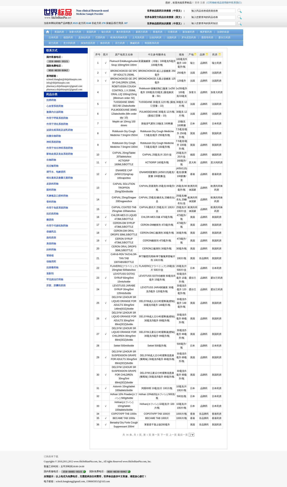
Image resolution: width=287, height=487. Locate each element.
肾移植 (50, 255)
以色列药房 (155, 37)
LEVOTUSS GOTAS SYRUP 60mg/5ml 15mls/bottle (124, 278)
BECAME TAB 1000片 (157, 418)
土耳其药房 (138, 37)
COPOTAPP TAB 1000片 (157, 413)
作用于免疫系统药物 (57, 207)
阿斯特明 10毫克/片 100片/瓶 (157, 388)
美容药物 (51, 243)
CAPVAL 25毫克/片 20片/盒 (157, 154)
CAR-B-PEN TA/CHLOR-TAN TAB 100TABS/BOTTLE (124, 258)
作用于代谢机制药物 (57, 225)
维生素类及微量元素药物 (59, 177)
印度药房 (172, 31)
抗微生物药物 (53, 136)
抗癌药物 (51, 100)
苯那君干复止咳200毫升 (157, 424)
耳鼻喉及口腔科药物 (57, 195)
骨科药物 (51, 201)
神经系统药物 (53, 142)
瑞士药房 (106, 31)
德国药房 (68, 37)
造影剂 (50, 273)
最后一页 (183, 434)
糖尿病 (50, 219)
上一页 (173, 434)
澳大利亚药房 (123, 31)
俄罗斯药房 (206, 31)
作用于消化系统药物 (57, 124)
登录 (197, 2)
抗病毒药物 (52, 267)
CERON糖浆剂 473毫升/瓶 (157, 240)
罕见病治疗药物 (54, 279)
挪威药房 (135, 43)
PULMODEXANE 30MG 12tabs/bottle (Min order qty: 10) (124, 113)
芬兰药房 (120, 43)
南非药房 (105, 43)
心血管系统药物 (54, 106)
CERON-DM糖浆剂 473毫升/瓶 (157, 224)
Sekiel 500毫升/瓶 (156, 345)
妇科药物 (51, 249)
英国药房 (91, 31)
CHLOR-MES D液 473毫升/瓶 (157, 217)
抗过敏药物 (52, 165)
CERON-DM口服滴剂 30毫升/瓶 (157, 232)
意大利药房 (69, 43)
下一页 (164, 434)
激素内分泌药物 (54, 112)
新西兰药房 (142, 31)
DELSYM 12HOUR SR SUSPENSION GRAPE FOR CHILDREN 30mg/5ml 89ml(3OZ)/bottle (124, 375)
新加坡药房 (189, 31)
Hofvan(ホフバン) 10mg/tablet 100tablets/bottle (124, 406)
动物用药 (51, 261)
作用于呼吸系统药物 (57, 118)
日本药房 (53, 37)
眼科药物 (51, 189)
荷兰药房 (53, 43)
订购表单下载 (51, 456)
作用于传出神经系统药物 (59, 148)
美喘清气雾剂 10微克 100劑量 (157, 123)
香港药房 (157, 31)
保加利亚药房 (88, 43)
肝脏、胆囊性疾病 (56, 285)
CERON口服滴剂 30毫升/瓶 (157, 248)
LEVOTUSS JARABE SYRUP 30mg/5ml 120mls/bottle (124, 289)
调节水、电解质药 (56, 171)
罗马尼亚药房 (189, 37)
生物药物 (51, 159)
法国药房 (171, 37)
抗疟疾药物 (52, 213)
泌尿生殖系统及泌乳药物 (59, 130)
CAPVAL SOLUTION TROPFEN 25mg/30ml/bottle (124, 188)
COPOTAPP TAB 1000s (124, 413)
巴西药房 (100, 37)
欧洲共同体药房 (118, 37)
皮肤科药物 (52, 183)
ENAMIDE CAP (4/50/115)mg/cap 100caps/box (124, 174)
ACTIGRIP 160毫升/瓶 (157, 162)
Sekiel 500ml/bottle (124, 345)
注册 (202, 2)
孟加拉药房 (84, 37)
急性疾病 (51, 237)
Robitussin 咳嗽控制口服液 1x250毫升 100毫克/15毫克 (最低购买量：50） (157, 92)
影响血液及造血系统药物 (59, 153)
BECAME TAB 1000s (124, 418)
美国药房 (59, 31)
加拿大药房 (75, 31)
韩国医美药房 (152, 43)
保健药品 (51, 231)
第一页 (156, 434)
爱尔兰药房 (224, 37)
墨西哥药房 (207, 37)
